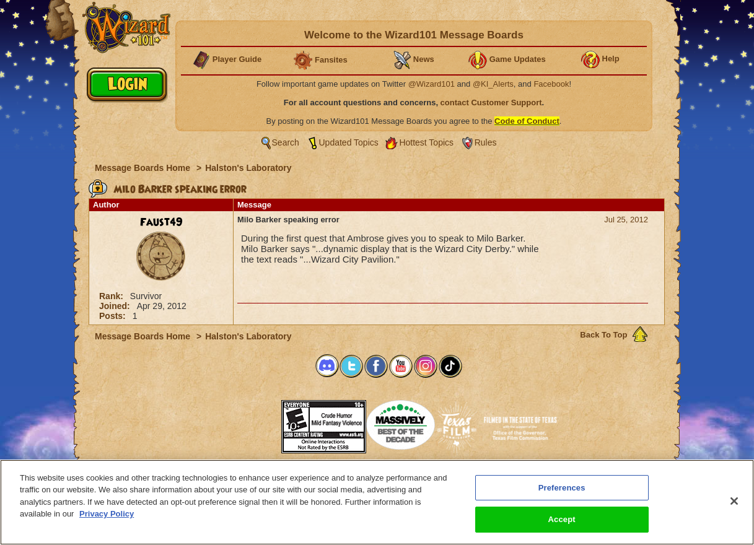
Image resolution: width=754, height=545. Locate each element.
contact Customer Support (491, 102)
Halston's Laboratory (248, 168)
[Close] (734, 503)
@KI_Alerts (493, 84)
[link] (250, 422)
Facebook (551, 84)
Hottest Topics (426, 142)
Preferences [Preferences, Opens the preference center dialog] (561, 490)
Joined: (116, 306)
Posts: (113, 316)
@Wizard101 (431, 84)
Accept (562, 522)
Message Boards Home (144, 168)
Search (285, 142)
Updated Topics (349, 142)
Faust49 (161, 222)
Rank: (112, 296)
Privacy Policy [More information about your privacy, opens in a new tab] (106, 516)
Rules (486, 142)
